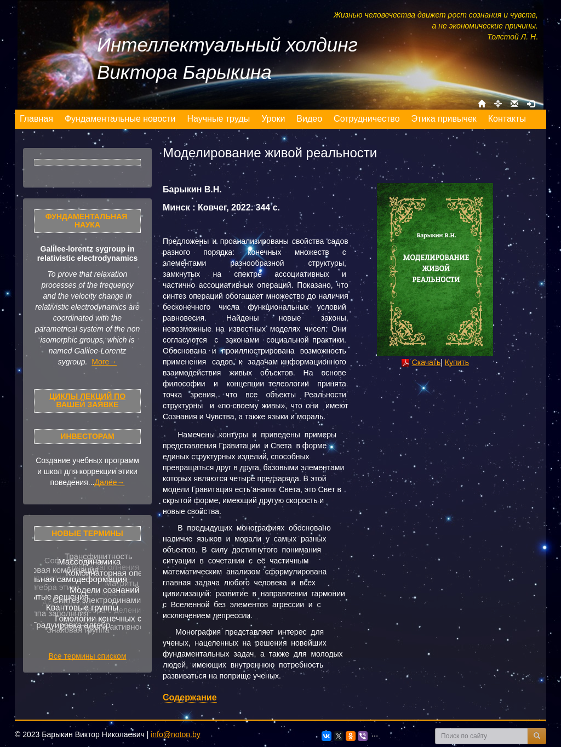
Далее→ (109, 482)
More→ (104, 361)
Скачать (426, 362)
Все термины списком (87, 656)
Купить (457, 362)
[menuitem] (37, 119)
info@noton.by (176, 734)
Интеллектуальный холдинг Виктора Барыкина (227, 58)
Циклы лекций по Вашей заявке (87, 400)
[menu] (273, 119)
